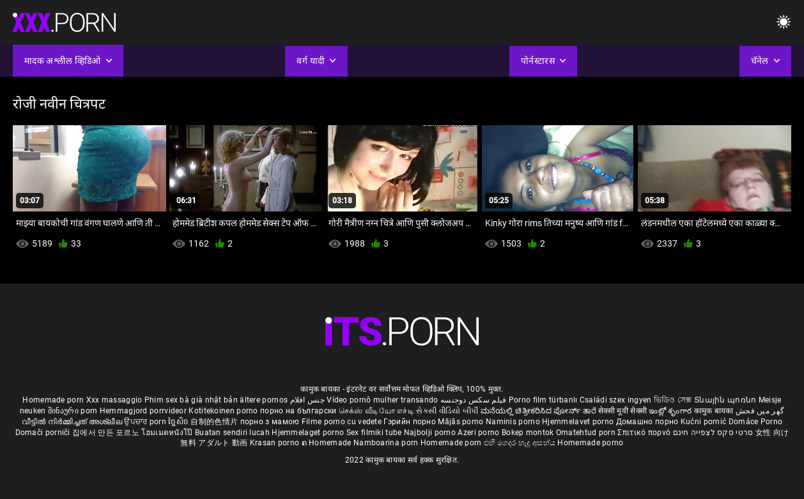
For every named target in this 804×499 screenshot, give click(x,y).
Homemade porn (54, 399)
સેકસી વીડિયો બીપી (447, 410)
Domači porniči (44, 432)
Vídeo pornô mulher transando (382, 399)
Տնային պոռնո (726, 399)
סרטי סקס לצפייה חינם (713, 432)
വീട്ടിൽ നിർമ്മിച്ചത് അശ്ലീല (73, 421)
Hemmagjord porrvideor (144, 410)
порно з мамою (270, 421)
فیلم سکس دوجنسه (473, 399)
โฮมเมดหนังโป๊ (168, 432)
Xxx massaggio (114, 399)
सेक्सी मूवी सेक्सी (622, 410)
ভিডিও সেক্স (673, 399)
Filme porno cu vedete (342, 421)
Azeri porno (480, 432)
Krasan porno (276, 442)
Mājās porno (462, 421)
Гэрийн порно (410, 421)
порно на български (298, 410)
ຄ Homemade (327, 442)
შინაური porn (74, 410)
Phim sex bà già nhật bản (191, 399)
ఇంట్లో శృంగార (671, 410)
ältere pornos (264, 399)
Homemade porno (590, 442)
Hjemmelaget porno (309, 432)
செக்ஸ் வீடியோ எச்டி (376, 410)
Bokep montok (528, 432)
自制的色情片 (215, 421)
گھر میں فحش (760, 410)
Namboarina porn (387, 442)
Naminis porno (514, 421)
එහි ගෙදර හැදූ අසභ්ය (521, 442)
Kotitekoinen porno (224, 410)
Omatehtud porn (587, 432)
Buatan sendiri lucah (233, 432)
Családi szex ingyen (616, 399)
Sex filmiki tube (374, 432)
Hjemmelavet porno (578, 421)
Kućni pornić (705, 421)
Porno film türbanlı (543, 399)
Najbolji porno (430, 432)
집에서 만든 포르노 (106, 432)
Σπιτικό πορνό (644, 432)
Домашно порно (648, 421)
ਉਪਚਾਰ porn (146, 421)
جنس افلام (307, 399)
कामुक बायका (715, 410)
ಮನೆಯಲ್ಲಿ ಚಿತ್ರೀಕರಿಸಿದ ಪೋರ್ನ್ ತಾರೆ (539, 410)
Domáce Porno (756, 421)
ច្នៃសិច (179, 421)
